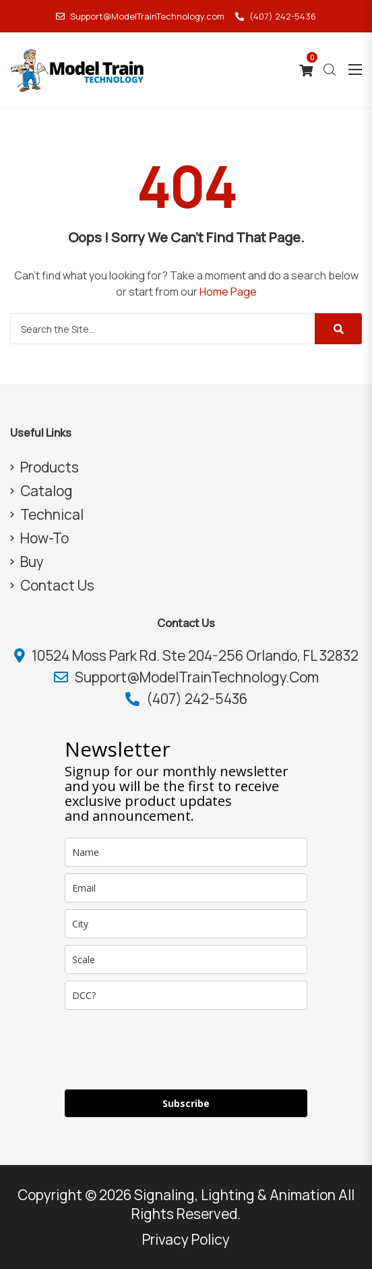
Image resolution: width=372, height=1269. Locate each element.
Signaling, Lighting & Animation (235, 1194)
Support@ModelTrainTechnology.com (140, 16)
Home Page (228, 291)
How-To (44, 538)
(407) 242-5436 (275, 16)
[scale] (186, 959)
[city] (186, 923)
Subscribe (186, 1103)
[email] (186, 887)
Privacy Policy (186, 1239)
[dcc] (186, 995)
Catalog (46, 491)
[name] (186, 852)
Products (49, 467)
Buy (32, 562)
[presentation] (167, 1049)
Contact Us (57, 585)
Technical (52, 514)
